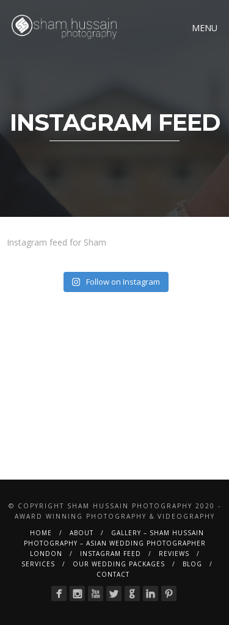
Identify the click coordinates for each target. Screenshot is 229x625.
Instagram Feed (110, 553)
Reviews (174, 553)
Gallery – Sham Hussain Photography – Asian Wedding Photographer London (115, 543)
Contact (112, 574)
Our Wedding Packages (119, 564)
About (81, 532)
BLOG (192, 564)
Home (41, 532)
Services (38, 564)
